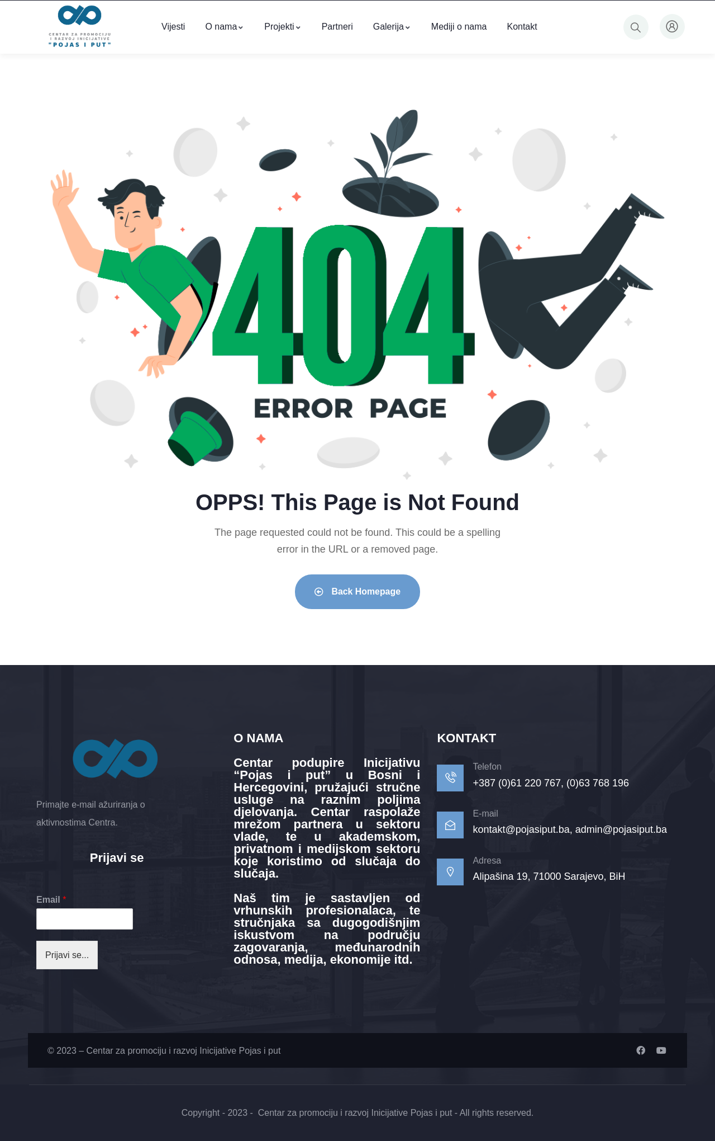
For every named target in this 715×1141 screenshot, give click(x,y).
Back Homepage (357, 591)
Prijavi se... (67, 955)
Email (51, 899)
